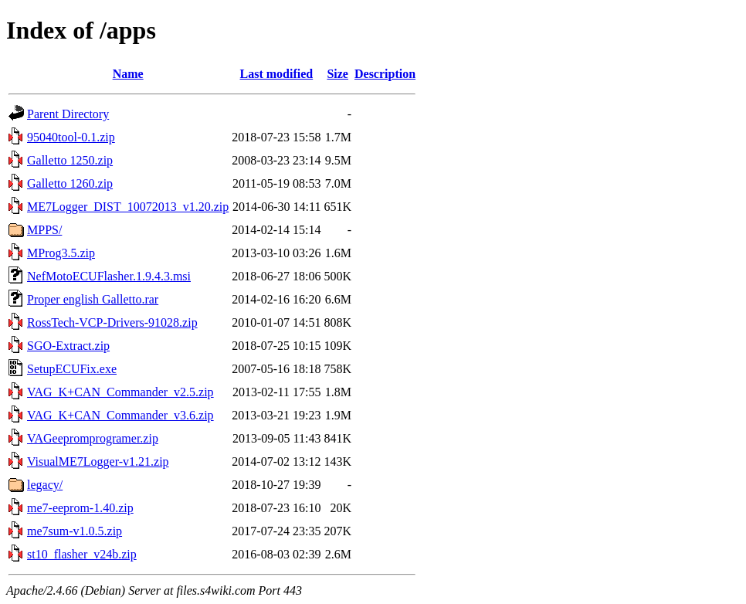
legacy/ (45, 484)
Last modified (277, 73)
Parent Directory (68, 113)
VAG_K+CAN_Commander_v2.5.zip (120, 392)
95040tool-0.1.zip (71, 137)
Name (128, 73)
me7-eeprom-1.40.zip (80, 507)
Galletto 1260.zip (70, 183)
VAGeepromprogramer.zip (92, 438)
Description (384, 73)
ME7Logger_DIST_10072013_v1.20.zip (128, 206)
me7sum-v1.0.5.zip (74, 531)
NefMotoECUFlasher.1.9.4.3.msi (109, 276)
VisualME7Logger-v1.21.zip (98, 461)
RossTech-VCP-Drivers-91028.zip (112, 322)
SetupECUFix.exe (72, 368)
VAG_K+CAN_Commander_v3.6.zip (120, 415)
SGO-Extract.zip (68, 345)
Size (337, 73)
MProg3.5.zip (61, 253)
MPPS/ (44, 229)
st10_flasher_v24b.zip (82, 554)
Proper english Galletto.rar (92, 299)
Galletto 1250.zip (70, 160)
